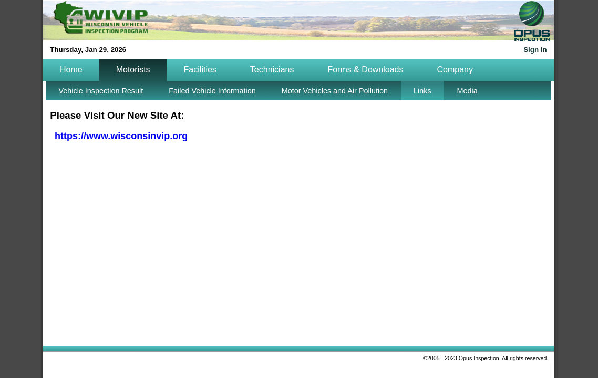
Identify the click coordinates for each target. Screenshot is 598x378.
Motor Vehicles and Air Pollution (335, 91)
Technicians (272, 69)
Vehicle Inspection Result (100, 91)
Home (71, 69)
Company (454, 69)
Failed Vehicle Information (212, 91)
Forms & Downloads (365, 69)
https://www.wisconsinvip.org (121, 136)
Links (422, 91)
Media (467, 91)
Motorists (133, 69)
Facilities (200, 69)
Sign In (535, 50)
